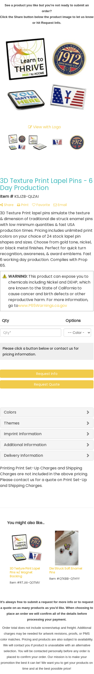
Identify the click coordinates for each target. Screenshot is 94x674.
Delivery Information (23, 455)
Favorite (41, 204)
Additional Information (25, 445)
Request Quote (47, 384)
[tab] (46, 412)
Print (23, 204)
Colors (10, 412)
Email (60, 204)
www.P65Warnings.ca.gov (42, 305)
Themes (11, 423)
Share (7, 204)
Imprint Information (23, 434)
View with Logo (44, 127)
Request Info (47, 373)
